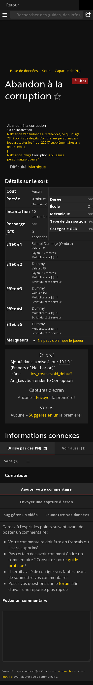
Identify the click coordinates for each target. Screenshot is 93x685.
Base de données (24, 70)
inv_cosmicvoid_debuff (47, 373)
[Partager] (88, 15)
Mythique (37, 167)
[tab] (27, 448)
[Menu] (5, 15)
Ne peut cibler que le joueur (61, 340)
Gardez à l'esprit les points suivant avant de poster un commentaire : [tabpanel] (46, 601)
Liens (82, 81)
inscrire (7, 676)
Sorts (46, 70)
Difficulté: (19, 167)
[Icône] (13, 112)
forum (64, 583)
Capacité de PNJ (68, 70)
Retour (12, 5)
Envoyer (43, 397)
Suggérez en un (43, 415)
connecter (66, 671)
